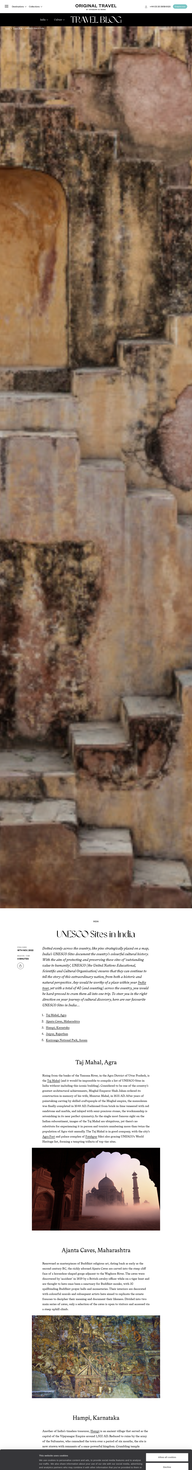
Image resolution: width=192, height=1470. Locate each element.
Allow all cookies (167, 1438)
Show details (46, 1464)
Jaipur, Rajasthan (57, 1034)
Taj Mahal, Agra (56, 1015)
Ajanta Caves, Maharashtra (63, 1021)
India (96, 921)
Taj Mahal (53, 1080)
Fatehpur (91, 1136)
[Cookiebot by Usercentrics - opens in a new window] (19, 1464)
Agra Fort (48, 1136)
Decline (167, 1448)
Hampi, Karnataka (57, 1027)
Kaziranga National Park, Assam (66, 1040)
